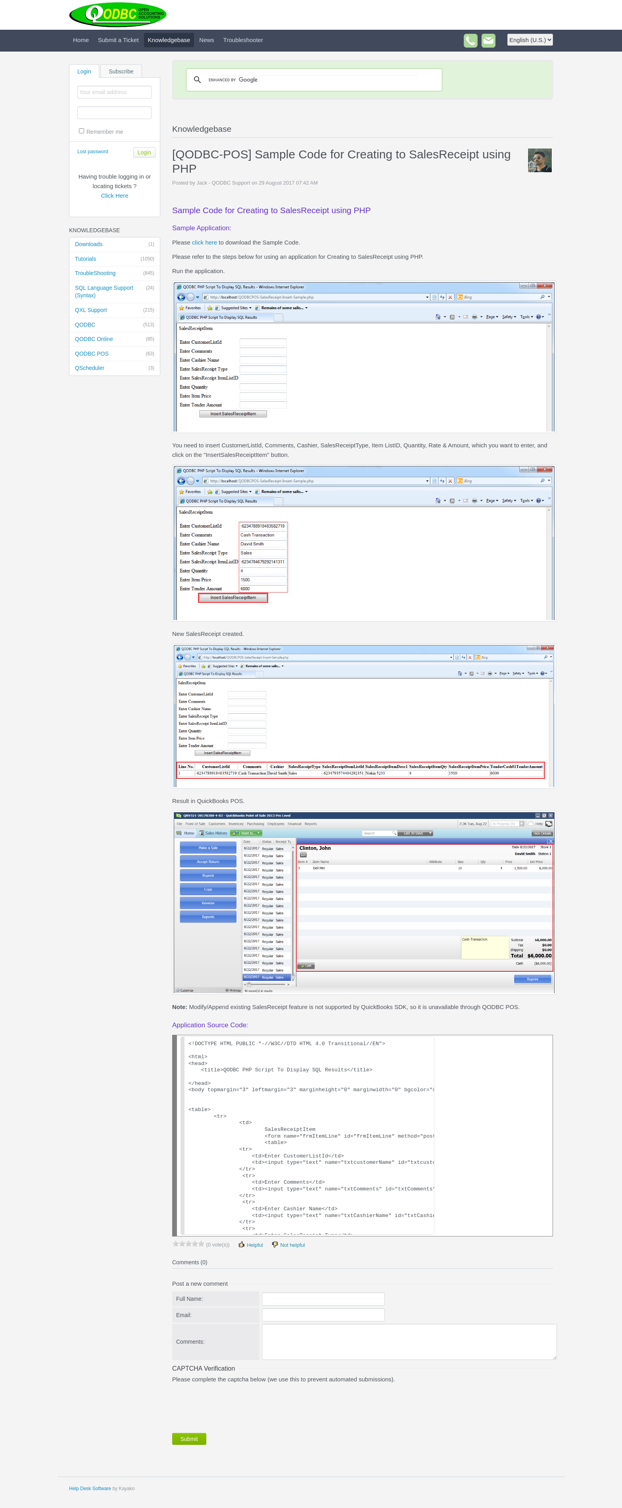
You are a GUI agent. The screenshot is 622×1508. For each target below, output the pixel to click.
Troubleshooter (243, 40)
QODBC (114, 325)
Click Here (114, 195)
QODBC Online (114, 339)
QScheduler (114, 368)
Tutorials (114, 259)
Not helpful (288, 1244)
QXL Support (114, 310)
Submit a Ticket (118, 40)
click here (204, 242)
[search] (313, 80)
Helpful (250, 1244)
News (206, 40)
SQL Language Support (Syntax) (114, 291)
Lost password (92, 151)
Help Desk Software (90, 1488)
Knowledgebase (169, 40)
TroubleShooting (114, 273)
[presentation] (232, 1406)
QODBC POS (114, 354)
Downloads (114, 244)
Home (81, 40)
